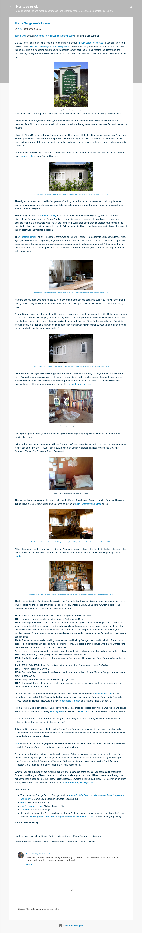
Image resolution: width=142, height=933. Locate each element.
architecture (22, 836)
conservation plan (103, 694)
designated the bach (70, 701)
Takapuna (72, 842)
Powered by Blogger (71, 926)
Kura (17, 743)
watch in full (85, 711)
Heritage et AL (27, 7)
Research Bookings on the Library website (50, 46)
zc (27, 853)
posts (30, 156)
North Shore (58, 842)
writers (92, 842)
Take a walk (20, 36)
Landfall (19, 556)
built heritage (63, 836)
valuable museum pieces (81, 384)
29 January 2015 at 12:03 (39, 853)
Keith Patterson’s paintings (88, 504)
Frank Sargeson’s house (91, 43)
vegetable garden (27, 237)
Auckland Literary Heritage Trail (77, 782)
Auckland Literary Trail (42, 836)
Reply (29, 864)
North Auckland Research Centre (32, 842)
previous (23, 156)
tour (83, 842)
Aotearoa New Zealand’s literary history (54, 36)
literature (97, 836)
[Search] (131, 7)
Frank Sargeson (81, 836)
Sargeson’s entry (48, 216)
